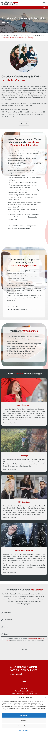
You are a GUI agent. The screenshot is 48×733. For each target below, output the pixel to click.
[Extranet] (1, 7)
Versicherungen (24, 405)
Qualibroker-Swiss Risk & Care (11, 36)
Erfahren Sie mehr (9, 423)
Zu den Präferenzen (24, 726)
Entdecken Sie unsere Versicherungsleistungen (17, 308)
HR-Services (24, 502)
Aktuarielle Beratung (24, 550)
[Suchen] (22, 7)
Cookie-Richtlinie (23, 730)
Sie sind (24, 688)
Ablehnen (24, 721)
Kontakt (24, 123)
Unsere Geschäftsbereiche (24, 691)
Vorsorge (27, 36)
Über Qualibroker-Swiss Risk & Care (24, 694)
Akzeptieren (24, 715)
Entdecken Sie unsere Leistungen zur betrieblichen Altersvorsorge (22, 227)
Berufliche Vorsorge (38, 36)
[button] (45, 697)
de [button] (44, 8)
